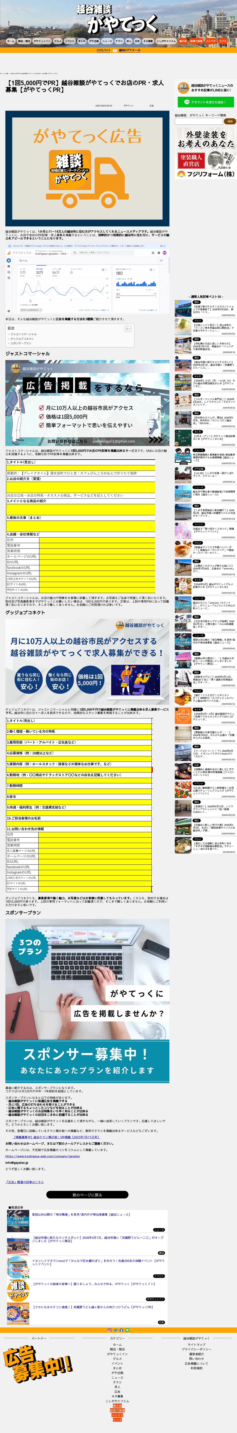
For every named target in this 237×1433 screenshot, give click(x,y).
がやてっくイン (42, 41)
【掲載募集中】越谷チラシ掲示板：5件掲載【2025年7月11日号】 (56, 1137)
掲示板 (183, 41)
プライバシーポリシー (196, 1349)
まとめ (82, 41)
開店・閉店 (24, 41)
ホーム (10, 41)
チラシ (119, 41)
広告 (137, 41)
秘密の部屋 (196, 41)
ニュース (107, 41)
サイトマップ (197, 1344)
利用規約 (197, 1368)
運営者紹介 (196, 1354)
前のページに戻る (87, 1194)
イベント (70, 41)
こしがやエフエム (166, 41)
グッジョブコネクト (22, 339)
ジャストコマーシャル (23, 334)
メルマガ (211, 41)
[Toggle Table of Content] (126, 329)
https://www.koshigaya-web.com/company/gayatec (42, 1156)
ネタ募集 (148, 41)
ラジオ (222, 41)
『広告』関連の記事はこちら (24, 1182)
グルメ (57, 41)
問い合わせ (196, 1359)
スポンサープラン (21, 343)
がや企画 (94, 41)
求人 (128, 41)
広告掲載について (196, 1363)
